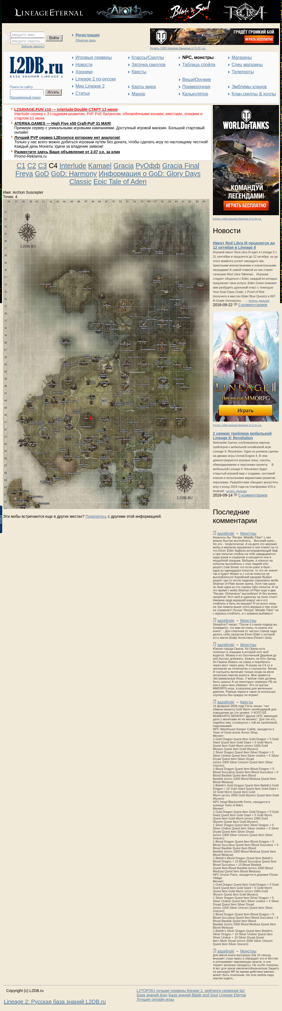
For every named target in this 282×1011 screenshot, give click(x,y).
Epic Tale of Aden (120, 181)
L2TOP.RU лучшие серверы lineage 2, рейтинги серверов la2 (191, 990)
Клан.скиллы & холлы (254, 93)
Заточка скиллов (149, 64)
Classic (80, 181)
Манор (138, 93)
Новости (84, 64)
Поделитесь (96, 516)
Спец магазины (247, 64)
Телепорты (243, 71)
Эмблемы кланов (249, 86)
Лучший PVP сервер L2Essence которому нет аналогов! (67, 137)
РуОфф (147, 165)
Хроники (84, 71)
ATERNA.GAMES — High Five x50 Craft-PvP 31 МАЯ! (62, 123)
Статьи (82, 93)
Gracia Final (180, 165)
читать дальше (258, 300)
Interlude (72, 165)
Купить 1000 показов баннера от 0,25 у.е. (237, 218)
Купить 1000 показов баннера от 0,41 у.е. (178, 48)
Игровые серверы (93, 57)
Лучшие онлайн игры (155, 999)
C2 (31, 165)
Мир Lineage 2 (90, 86)
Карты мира (144, 86)
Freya (24, 173)
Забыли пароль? (33, 46)
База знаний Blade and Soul (193, 995)
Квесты (139, 71)
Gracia (123, 165)
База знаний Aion (152, 995)
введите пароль (26, 41)
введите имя (23, 35)
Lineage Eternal (232, 995)
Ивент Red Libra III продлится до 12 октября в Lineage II (244, 245)
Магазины (242, 57)
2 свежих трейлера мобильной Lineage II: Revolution (242, 435)
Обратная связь (85, 40)
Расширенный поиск (25, 97)
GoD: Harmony (74, 173)
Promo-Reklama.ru (30, 156)
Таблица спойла (198, 64)
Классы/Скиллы (148, 57)
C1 (21, 165)
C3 (42, 165)
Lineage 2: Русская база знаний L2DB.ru (55, 1002)
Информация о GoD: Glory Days (150, 173)
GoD (42, 173)
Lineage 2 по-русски (95, 79)
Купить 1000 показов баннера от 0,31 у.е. (237, 425)
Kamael (100, 165)
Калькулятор (195, 93)
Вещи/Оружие (196, 79)
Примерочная (196, 86)
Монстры (248, 533)
